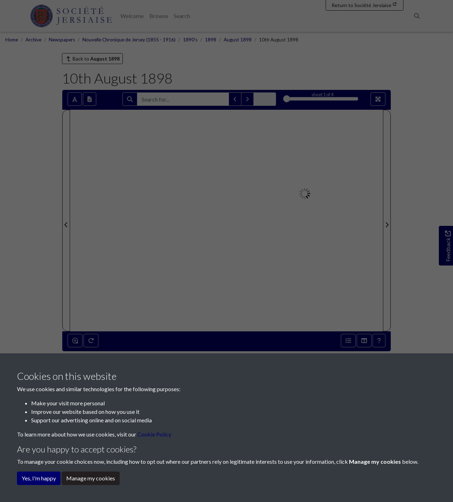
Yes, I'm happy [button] (39, 478)
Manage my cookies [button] (90, 478)
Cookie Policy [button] (154, 434)
